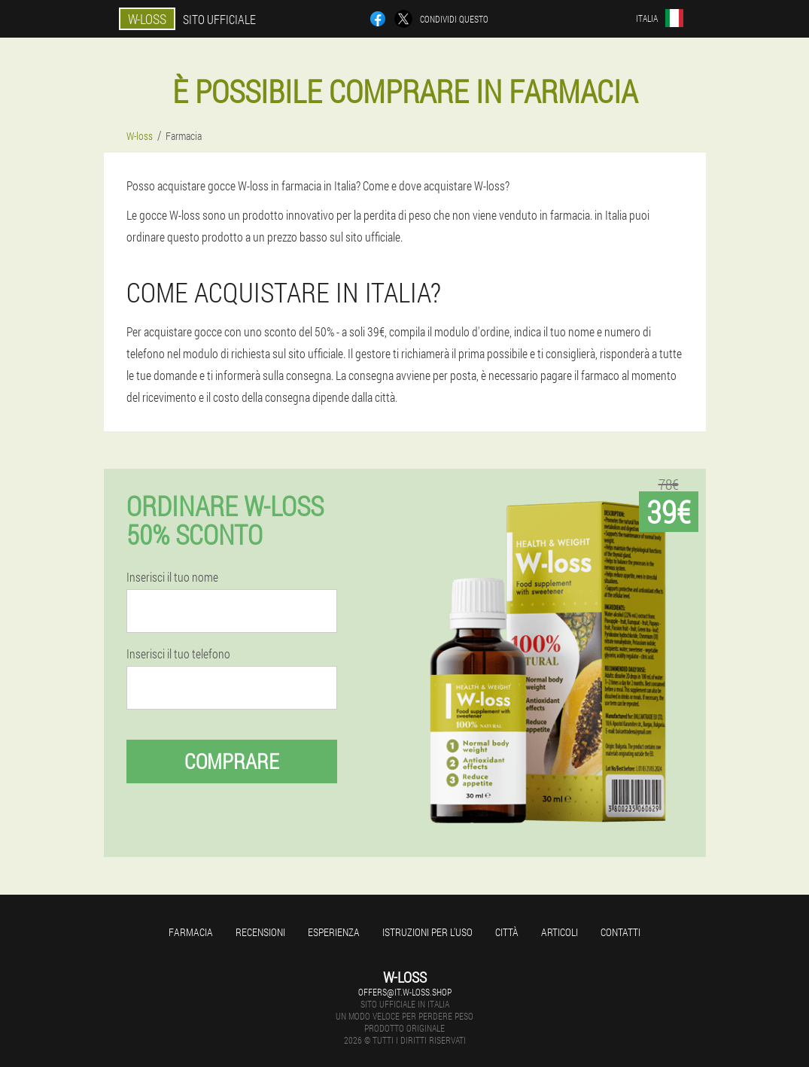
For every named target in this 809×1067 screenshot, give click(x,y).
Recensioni (260, 932)
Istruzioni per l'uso (427, 932)
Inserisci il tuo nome (172, 577)
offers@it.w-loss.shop (405, 992)
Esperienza (334, 932)
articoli (559, 932)
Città (507, 932)
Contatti (620, 932)
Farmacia (191, 932)
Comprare (231, 761)
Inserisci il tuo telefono (178, 654)
